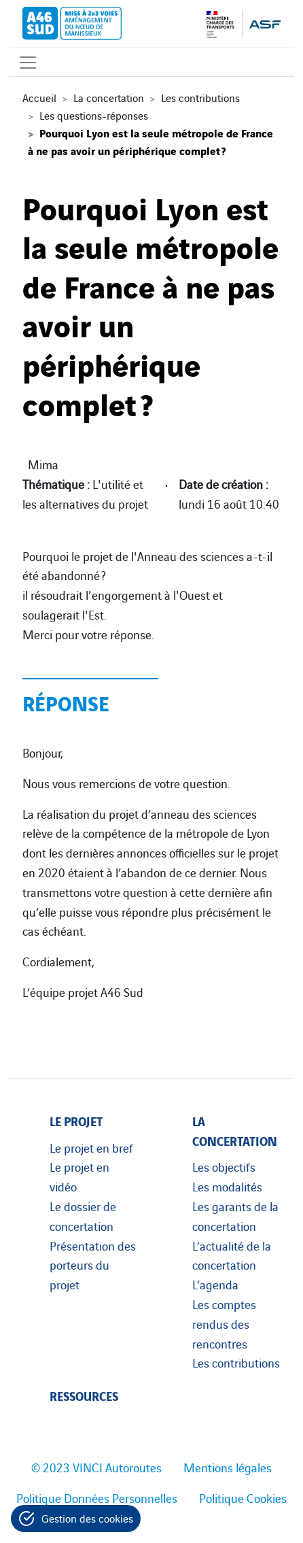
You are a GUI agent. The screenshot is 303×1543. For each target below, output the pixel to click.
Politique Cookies (243, 1497)
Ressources (84, 1395)
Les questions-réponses (93, 114)
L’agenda (215, 1284)
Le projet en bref (91, 1147)
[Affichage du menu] (28, 62)
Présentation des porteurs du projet (93, 1264)
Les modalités (227, 1186)
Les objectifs (223, 1166)
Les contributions (200, 97)
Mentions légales (227, 1467)
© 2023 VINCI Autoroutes (96, 1467)
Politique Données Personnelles (96, 1497)
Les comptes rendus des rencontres (224, 1323)
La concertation (108, 97)
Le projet (76, 1120)
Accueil (39, 97)
